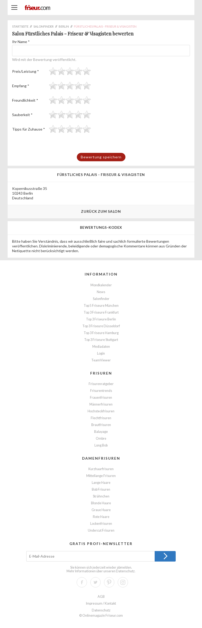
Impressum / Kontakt (101, 603)
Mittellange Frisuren (101, 476)
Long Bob (101, 445)
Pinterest (109, 582)
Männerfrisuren (101, 404)
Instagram (123, 582)
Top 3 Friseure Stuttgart (101, 340)
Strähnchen (101, 496)
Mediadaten (101, 347)
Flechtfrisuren (101, 418)
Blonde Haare (101, 503)
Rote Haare (101, 517)
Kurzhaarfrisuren (101, 469)
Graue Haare (101, 510)
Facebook (82, 582)
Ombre (101, 438)
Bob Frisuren (101, 489)
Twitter (95, 582)
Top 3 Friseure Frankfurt (101, 312)
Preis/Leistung (25, 71)
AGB (101, 597)
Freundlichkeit (25, 100)
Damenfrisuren (101, 458)
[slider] (70, 71)
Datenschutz (125, 571)
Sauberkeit (22, 114)
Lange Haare (101, 483)
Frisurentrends (101, 391)
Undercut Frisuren (101, 530)
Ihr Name (21, 41)
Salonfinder (101, 299)
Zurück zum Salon (101, 211)
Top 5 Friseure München (101, 306)
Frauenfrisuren (101, 397)
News (101, 292)
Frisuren (101, 373)
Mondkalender (101, 285)
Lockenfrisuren (101, 524)
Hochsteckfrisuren (101, 411)
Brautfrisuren (101, 425)
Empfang (20, 86)
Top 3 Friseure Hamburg (101, 333)
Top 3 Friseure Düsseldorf (101, 326)
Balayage (101, 432)
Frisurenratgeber (101, 384)
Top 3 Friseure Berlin (101, 319)
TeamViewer (101, 360)
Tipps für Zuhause (28, 129)
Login (101, 353)
